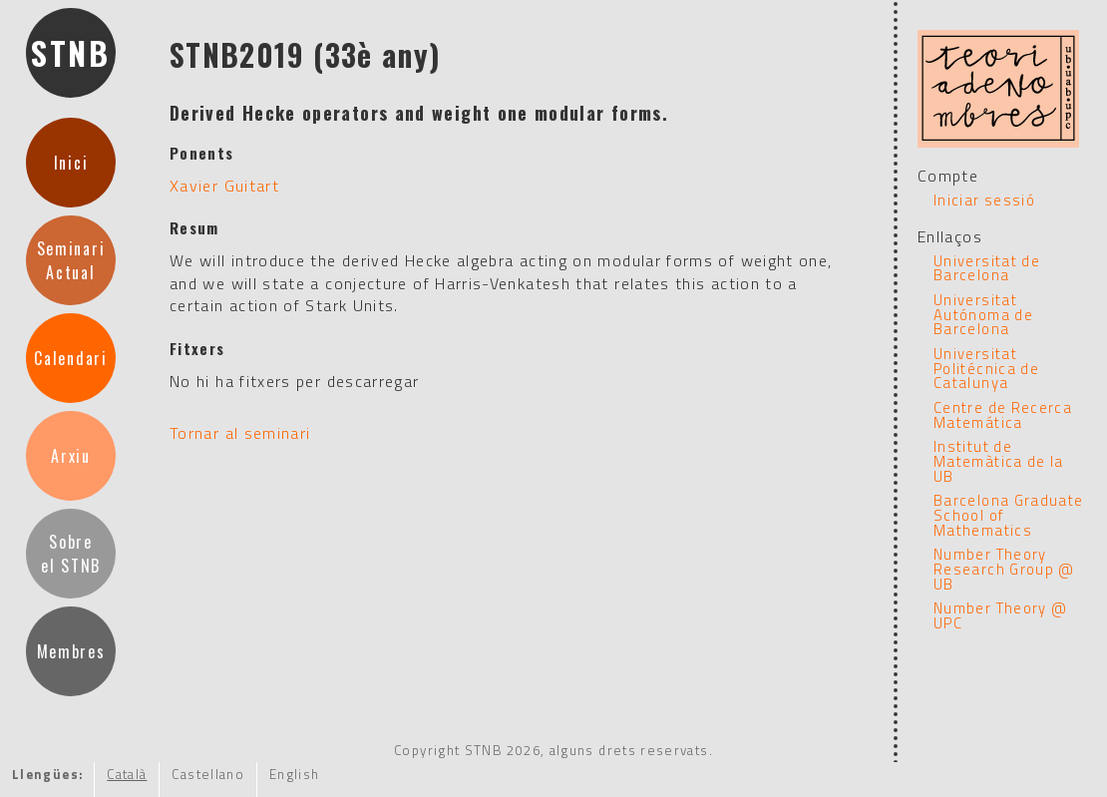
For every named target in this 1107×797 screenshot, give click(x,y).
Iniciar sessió (984, 200)
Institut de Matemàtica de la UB (998, 461)
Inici (71, 163)
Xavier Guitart (224, 186)
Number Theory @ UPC (1000, 615)
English (294, 774)
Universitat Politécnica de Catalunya (986, 368)
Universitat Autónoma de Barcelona (983, 314)
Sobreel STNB (71, 554)
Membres (71, 651)
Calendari (70, 358)
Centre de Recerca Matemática (1002, 415)
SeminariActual (71, 260)
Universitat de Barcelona (986, 268)
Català (127, 774)
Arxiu (70, 456)
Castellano (208, 774)
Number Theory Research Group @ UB (1004, 569)
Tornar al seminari (240, 433)
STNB (71, 52)
